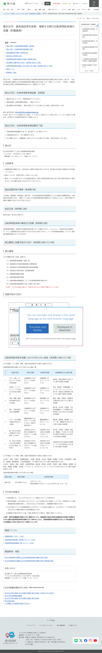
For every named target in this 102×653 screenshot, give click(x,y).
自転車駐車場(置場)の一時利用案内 (90, 42)
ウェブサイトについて (46, 625)
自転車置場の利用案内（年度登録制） (90, 30)
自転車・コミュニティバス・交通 (19, 13)
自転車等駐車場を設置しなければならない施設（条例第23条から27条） (29, 66)
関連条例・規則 (11, 72)
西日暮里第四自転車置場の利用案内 (90, 54)
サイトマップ (31, 625)
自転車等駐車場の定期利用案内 (90, 36)
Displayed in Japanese (64, 328)
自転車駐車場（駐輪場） (35, 13)
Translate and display (37, 328)
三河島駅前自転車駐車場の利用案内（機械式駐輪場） (90, 60)
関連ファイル (10, 69)
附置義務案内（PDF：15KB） (14, 536)
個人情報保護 (61, 625)
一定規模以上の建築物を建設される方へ (18, 603)
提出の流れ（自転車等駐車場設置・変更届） (20, 46)
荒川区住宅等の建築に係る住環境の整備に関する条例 (22, 598)
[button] (56, 3)
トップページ (6, 13)
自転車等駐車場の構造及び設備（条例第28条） (21, 59)
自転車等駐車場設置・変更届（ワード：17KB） (20, 539)
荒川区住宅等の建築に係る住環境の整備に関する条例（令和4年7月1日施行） (30, 593)
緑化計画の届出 (10, 601)
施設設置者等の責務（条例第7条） (17, 52)
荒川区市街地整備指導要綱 (13, 595)
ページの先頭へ (51, 620)
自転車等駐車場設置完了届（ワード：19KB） (19, 543)
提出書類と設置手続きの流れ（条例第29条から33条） (24, 62)
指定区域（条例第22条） (14, 56)
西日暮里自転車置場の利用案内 (90, 48)
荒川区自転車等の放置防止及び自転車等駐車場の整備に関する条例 (26, 557)
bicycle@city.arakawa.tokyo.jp (26, 112)
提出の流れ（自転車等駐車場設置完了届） (20, 49)
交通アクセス (73, 625)
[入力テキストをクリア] (42, 3)
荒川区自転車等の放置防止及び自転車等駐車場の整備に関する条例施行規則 (29, 561)
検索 (47, 3)
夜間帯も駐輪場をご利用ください (90, 66)
